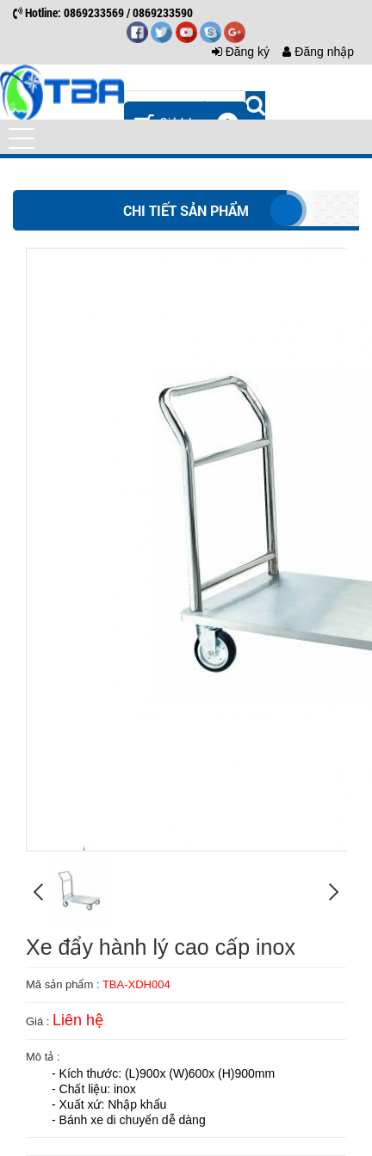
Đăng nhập (318, 51)
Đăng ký (241, 51)
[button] (21, 138)
